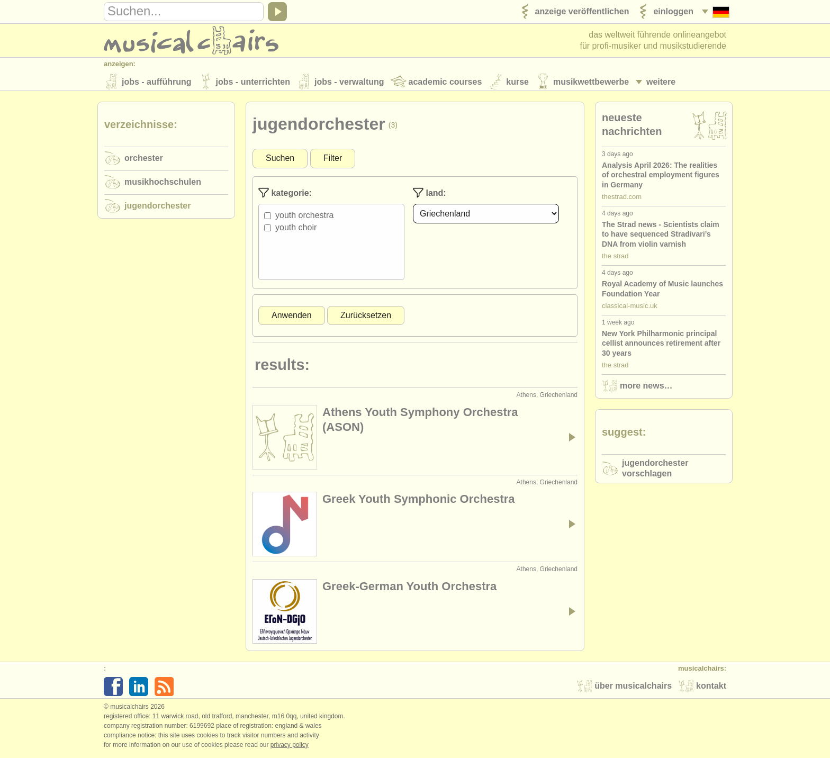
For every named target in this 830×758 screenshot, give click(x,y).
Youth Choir (296, 229)
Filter (332, 160)
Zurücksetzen (365, 317)
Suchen (280, 160)
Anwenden (292, 317)
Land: (429, 195)
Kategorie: (285, 195)
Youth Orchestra (304, 217)
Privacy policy (289, 747)
